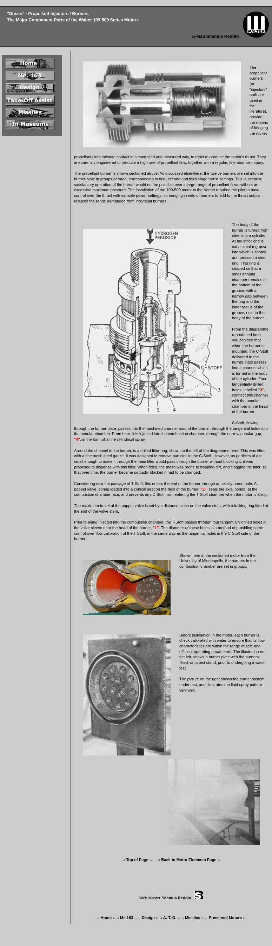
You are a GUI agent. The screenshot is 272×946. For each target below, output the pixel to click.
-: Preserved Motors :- (225, 917)
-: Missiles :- (192, 917)
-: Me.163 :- (127, 917)
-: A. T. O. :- (170, 917)
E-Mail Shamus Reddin (215, 36)
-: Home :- (106, 917)
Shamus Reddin (176, 898)
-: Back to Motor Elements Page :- (189, 860)
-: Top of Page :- (137, 860)
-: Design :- (148, 917)
